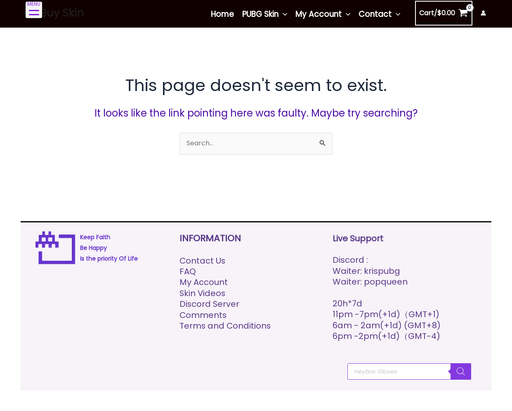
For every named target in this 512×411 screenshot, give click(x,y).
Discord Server (209, 304)
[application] (282, 14)
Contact (379, 14)
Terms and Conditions (225, 326)
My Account (322, 14)
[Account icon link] (483, 13)
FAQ (187, 271)
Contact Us (202, 260)
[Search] (461, 371)
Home (222, 14)
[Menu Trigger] (34, 10)
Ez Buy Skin (55, 12)
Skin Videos (203, 293)
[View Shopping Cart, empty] (443, 13)
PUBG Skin (264, 14)
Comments (203, 315)
